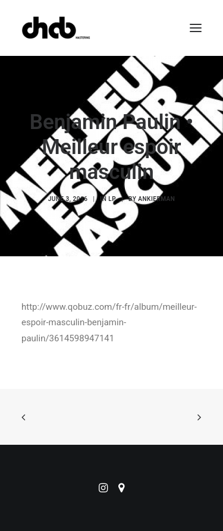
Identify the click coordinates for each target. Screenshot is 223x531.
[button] (195, 28)
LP (112, 199)
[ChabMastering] (55, 28)
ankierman (156, 199)
